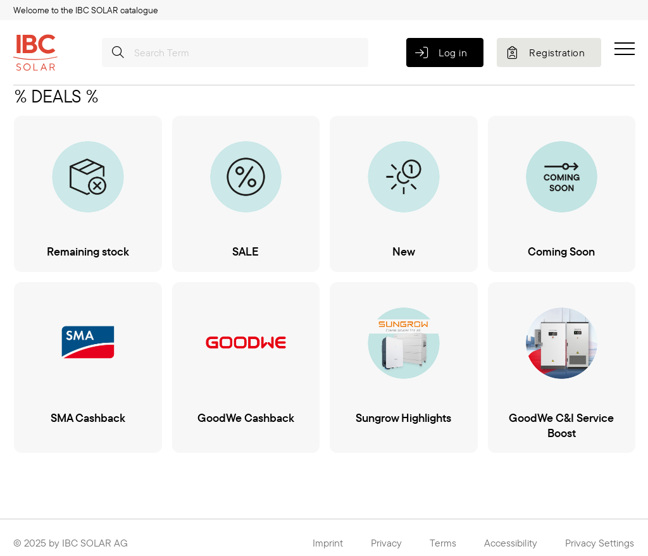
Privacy (386, 542)
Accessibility (510, 542)
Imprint (328, 542)
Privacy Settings (599, 542)
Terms (443, 542)
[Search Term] (235, 52)
